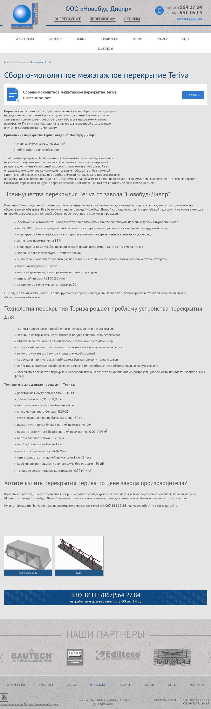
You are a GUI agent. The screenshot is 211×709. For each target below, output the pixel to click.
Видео (82, 39)
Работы (162, 39)
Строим (132, 19)
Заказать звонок (189, 19)
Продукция (109, 39)
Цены (186, 39)
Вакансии (55, 39)
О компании (25, 39)
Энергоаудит (67, 19)
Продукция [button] (98, 685)
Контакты (105, 48)
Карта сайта (105, 704)
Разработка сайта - (29, 704)
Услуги (137, 39)
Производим (103, 19)
